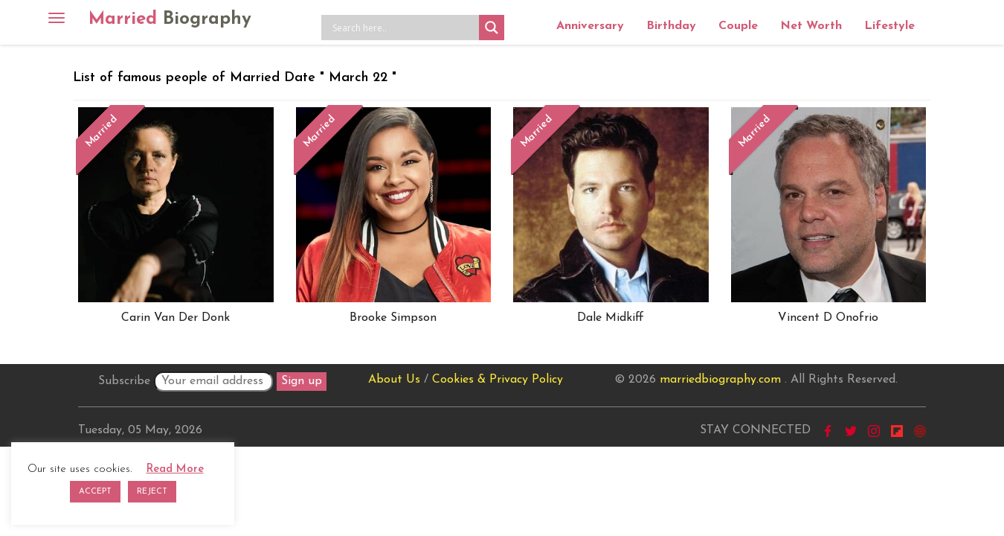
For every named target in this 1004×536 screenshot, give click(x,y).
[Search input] (403, 27)
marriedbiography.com (720, 380)
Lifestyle (889, 26)
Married (170, 19)
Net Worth (811, 26)
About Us (394, 380)
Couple (738, 26)
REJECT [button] (152, 492)
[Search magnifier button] (491, 27)
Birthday (671, 26)
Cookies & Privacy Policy (497, 380)
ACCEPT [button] (95, 492)
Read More (175, 469)
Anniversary (590, 26)
